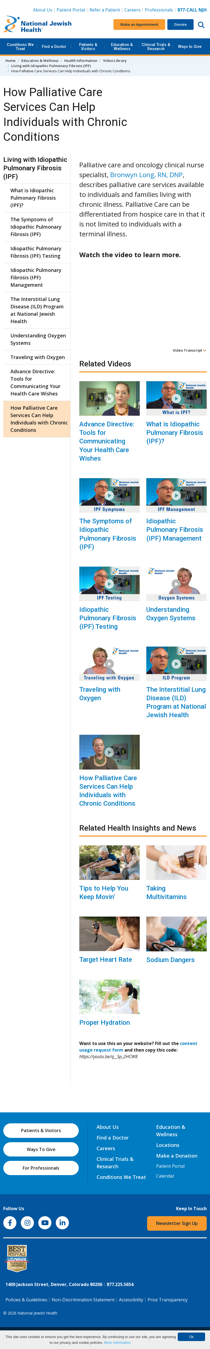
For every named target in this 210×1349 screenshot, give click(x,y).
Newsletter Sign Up (177, 1223)
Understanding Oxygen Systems (171, 614)
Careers (132, 10)
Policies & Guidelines (26, 1300)
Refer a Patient (104, 10)
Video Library (115, 60)
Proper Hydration (104, 1022)
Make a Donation (176, 1155)
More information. (118, 1343)
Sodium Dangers (170, 960)
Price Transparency (168, 1300)
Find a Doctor (54, 46)
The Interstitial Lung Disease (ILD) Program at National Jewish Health (176, 702)
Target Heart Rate (105, 959)
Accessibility (131, 1300)
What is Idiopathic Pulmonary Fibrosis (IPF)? (174, 432)
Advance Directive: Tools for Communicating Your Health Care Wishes (106, 441)
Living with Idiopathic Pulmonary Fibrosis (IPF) (51, 65)
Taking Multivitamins (166, 893)
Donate (180, 24)
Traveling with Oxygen (99, 694)
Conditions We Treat (20, 46)
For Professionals (41, 1168)
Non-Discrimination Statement (83, 1300)
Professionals (159, 10)
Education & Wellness (122, 46)
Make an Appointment (139, 24)
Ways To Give (41, 1149)
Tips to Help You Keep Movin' (103, 893)
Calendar (165, 1176)
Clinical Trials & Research (156, 46)
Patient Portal (71, 10)
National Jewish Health (37, 1313)
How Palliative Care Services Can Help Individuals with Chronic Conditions (108, 791)
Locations (167, 1145)
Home (10, 60)
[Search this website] (201, 24)
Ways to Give (190, 46)
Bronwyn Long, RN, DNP (146, 174)
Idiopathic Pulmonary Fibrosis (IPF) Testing (107, 618)
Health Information (80, 60)
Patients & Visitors (88, 46)
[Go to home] (37, 24)
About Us (42, 10)
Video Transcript (189, 350)
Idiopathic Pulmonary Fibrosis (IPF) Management (174, 529)
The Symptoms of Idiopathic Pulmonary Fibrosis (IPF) (107, 534)
